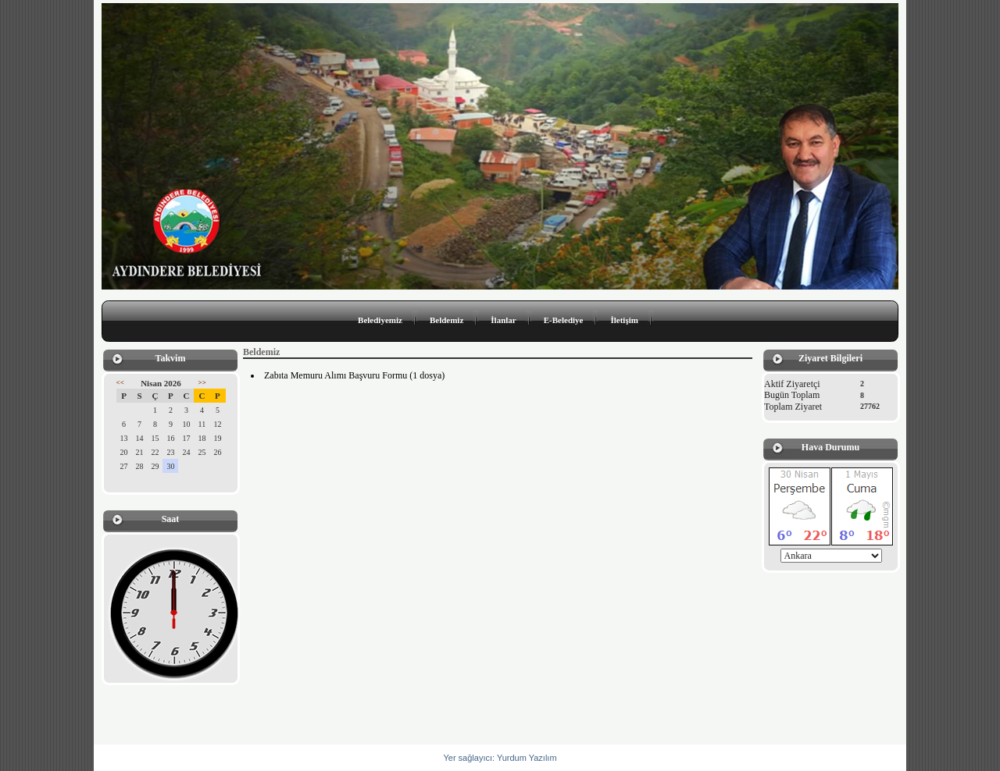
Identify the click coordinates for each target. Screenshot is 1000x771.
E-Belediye (564, 320)
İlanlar (503, 320)
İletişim (624, 320)
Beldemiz (446, 320)
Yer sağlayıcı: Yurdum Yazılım (499, 757)
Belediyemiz (380, 320)
